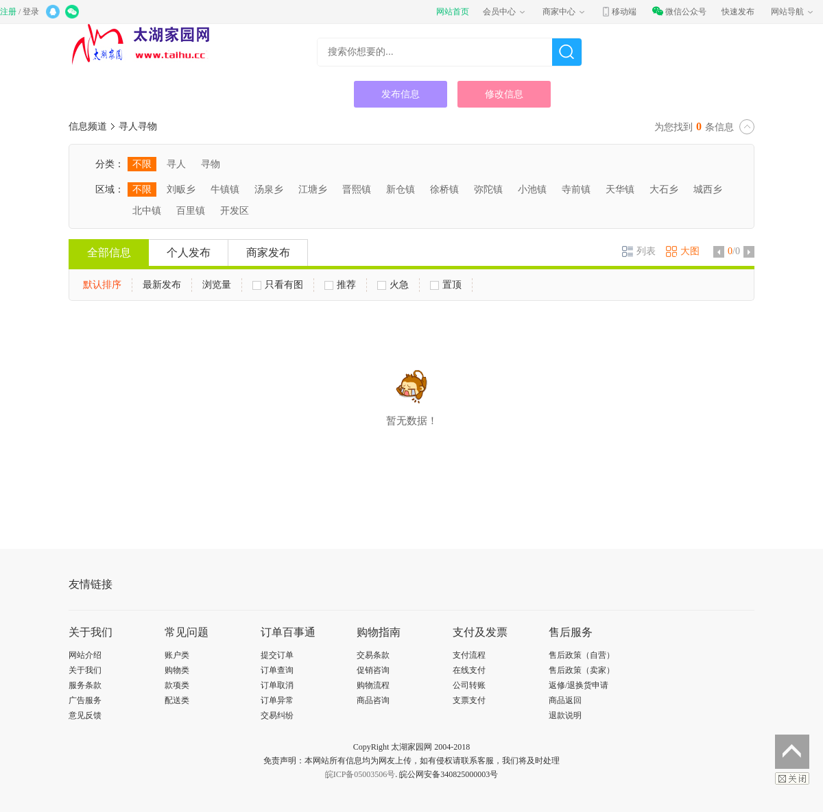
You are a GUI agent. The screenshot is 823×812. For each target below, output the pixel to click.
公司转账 (469, 685)
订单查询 (277, 670)
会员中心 (505, 11)
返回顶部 (792, 752)
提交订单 (277, 655)
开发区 (234, 211)
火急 (393, 285)
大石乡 (663, 189)
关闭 (792, 778)
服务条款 (85, 685)
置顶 (446, 285)
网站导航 (793, 11)
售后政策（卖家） (582, 670)
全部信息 (109, 252)
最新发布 (162, 285)
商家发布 (268, 252)
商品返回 (565, 700)
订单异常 (277, 700)
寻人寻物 (138, 126)
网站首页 (452, 11)
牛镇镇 (225, 189)
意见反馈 (85, 715)
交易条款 (373, 655)
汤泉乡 (268, 189)
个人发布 (189, 252)
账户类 (177, 655)
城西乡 (707, 189)
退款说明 (565, 715)
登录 (31, 11)
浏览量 (216, 285)
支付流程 (469, 655)
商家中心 (564, 11)
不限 (142, 164)
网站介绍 (85, 655)
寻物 (210, 164)
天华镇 (620, 189)
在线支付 (469, 670)
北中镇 (146, 211)
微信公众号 (679, 11)
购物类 (177, 670)
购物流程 (373, 685)
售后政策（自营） (582, 655)
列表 (639, 251)
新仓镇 (400, 189)
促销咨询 (373, 670)
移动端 (618, 11)
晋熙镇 (356, 189)
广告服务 (85, 700)
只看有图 (277, 285)
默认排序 (102, 285)
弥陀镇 (488, 189)
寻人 (176, 164)
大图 (683, 251)
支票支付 (469, 700)
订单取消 (277, 685)
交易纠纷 (277, 715)
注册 (8, 11)
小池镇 (532, 189)
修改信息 (504, 94)
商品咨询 (373, 700)
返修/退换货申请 (578, 685)
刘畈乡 (181, 189)
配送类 (177, 700)
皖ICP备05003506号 (360, 774)
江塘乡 (312, 189)
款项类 (177, 685)
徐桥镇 (444, 189)
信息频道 (88, 126)
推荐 (340, 285)
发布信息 (400, 94)
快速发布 (737, 11)
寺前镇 (576, 189)
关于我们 (85, 670)
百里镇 (190, 211)
